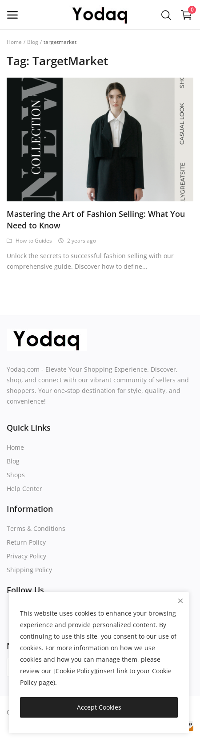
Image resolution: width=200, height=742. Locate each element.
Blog (32, 42)
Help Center (24, 488)
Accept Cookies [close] (99, 707)
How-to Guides (29, 240)
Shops (16, 475)
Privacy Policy (26, 556)
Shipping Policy (29, 569)
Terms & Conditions (36, 528)
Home (14, 42)
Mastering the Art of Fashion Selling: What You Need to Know (96, 219)
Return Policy (26, 542)
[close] (180, 601)
